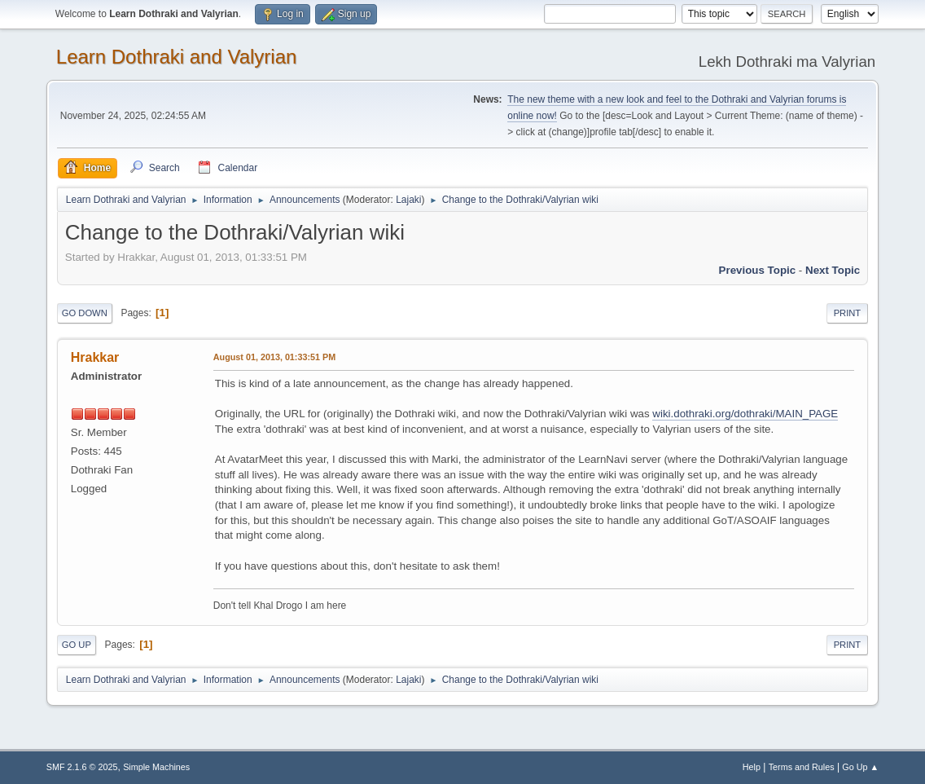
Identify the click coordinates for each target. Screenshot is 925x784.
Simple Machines (156, 767)
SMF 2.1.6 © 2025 (82, 767)
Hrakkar (95, 357)
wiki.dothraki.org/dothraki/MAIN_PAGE (745, 413)
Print (847, 313)
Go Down (84, 313)
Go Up (76, 645)
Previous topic (757, 270)
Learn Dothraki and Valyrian (176, 57)
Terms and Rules (802, 767)
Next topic (832, 270)
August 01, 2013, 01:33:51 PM (274, 357)
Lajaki (408, 199)
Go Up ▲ (860, 767)
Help (752, 767)
